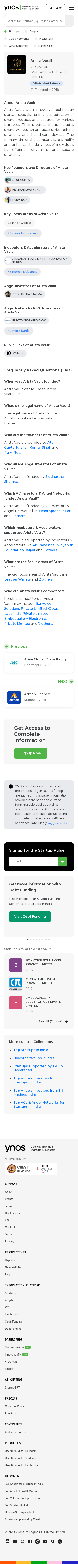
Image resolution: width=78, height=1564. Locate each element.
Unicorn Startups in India (34, 1058)
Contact (10, 1227)
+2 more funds (19, 331)
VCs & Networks (16, 38)
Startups (11, 31)
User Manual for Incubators (21, 1465)
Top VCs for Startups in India (22, 1498)
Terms (8, 1234)
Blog (8, 1274)
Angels (31, 31)
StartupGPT (12, 1387)
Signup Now (30, 753)
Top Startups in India (30, 1050)
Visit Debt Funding (30, 917)
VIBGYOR (11, 1361)
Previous (19, 646)
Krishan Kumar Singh (34, 447)
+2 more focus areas (23, 233)
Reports (10, 1260)
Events (9, 1199)
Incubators (44, 38)
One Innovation (14, 1347)
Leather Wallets (20, 223)
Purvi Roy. (12, 452)
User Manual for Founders (20, 1451)
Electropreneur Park (56, 511)
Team (8, 1206)
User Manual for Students (20, 1458)
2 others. (18, 516)
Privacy (9, 1241)
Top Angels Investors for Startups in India (34, 1080)
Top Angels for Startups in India (24, 1484)
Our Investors (13, 1213)
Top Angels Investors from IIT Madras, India (38, 1092)
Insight (9, 1369)
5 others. (50, 550)
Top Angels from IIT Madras (21, 1491)
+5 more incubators (22, 272)
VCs (7, 1307)
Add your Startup (15, 1432)
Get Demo (56, 7)
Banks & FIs (43, 45)
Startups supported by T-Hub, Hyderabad (38, 1068)
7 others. (45, 624)
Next (62, 681)
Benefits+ (11, 1413)
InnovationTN (13, 1354)
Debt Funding (13, 1328)
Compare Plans (14, 1406)
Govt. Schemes (16, 45)
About (8, 1192)
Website (18, 353)
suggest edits (57, 823)
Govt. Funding (13, 1321)
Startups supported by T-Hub (23, 1519)
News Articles (13, 1267)
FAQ (7, 1220)
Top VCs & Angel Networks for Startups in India (38, 1104)
